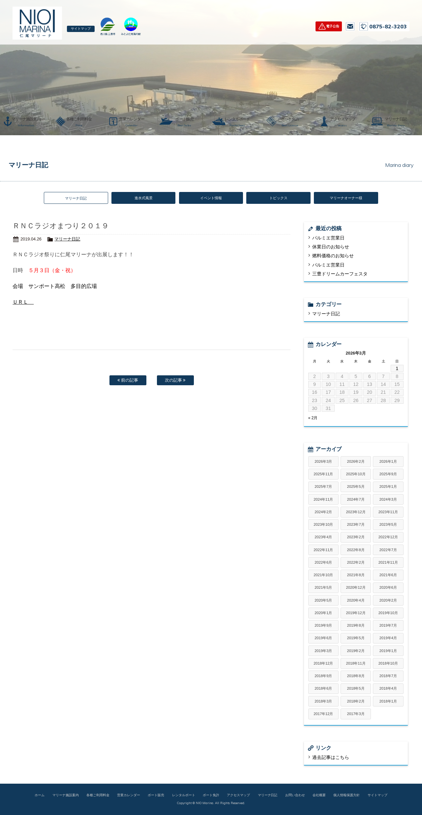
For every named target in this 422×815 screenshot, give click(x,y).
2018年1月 (388, 702)
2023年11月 (388, 513)
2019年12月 (356, 613)
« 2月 (313, 419)
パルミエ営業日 (328, 238)
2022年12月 (388, 538)
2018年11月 (356, 664)
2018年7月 (388, 676)
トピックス (278, 198)
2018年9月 (323, 676)
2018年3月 (323, 702)
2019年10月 (388, 613)
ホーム (40, 796)
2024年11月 (323, 500)
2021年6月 (388, 576)
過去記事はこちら (330, 758)
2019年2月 (356, 651)
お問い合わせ (350, 26)
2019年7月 (388, 626)
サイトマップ (83, 29)
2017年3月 (356, 714)
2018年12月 (323, 664)
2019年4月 (388, 639)
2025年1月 (388, 487)
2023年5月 (388, 525)
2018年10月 (388, 664)
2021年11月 (388, 563)
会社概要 (319, 796)
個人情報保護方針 (346, 796)
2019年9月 (323, 626)
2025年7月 (323, 487)
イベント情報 (211, 198)
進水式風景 (144, 198)
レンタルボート (183, 796)
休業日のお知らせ (330, 247)
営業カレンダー (128, 796)
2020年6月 (388, 588)
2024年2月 (323, 513)
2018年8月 (356, 676)
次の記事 (175, 382)
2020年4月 (356, 601)
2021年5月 (323, 588)
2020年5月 (323, 601)
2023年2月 (356, 538)
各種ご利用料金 (97, 796)
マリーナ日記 (67, 239)
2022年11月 (323, 550)
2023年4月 (323, 538)
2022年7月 (388, 550)
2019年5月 (356, 639)
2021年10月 (323, 576)
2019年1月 (388, 651)
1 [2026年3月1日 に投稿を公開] (397, 369)
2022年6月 (323, 563)
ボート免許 (211, 796)
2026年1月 (388, 462)
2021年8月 (356, 576)
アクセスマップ (238, 796)
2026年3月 (323, 462)
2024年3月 (388, 500)
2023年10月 (323, 525)
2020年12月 (356, 588)
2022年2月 (356, 563)
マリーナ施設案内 (65, 796)
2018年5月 (356, 689)
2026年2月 (356, 462)
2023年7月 (356, 525)
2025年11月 (323, 475)
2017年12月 (323, 714)
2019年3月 (323, 651)
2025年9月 (388, 475)
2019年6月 (323, 639)
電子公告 (332, 26)
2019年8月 (356, 626)
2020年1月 (323, 613)
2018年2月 (356, 702)
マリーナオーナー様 (346, 198)
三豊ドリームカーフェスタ (340, 274)
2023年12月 (356, 513)
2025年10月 (356, 475)
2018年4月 (388, 689)
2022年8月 (356, 550)
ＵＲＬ (23, 303)
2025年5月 (356, 487)
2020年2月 (388, 601)
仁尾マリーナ (37, 23)
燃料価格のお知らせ (333, 256)
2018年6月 (323, 689)
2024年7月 (356, 500)
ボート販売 (156, 796)
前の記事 (128, 382)
